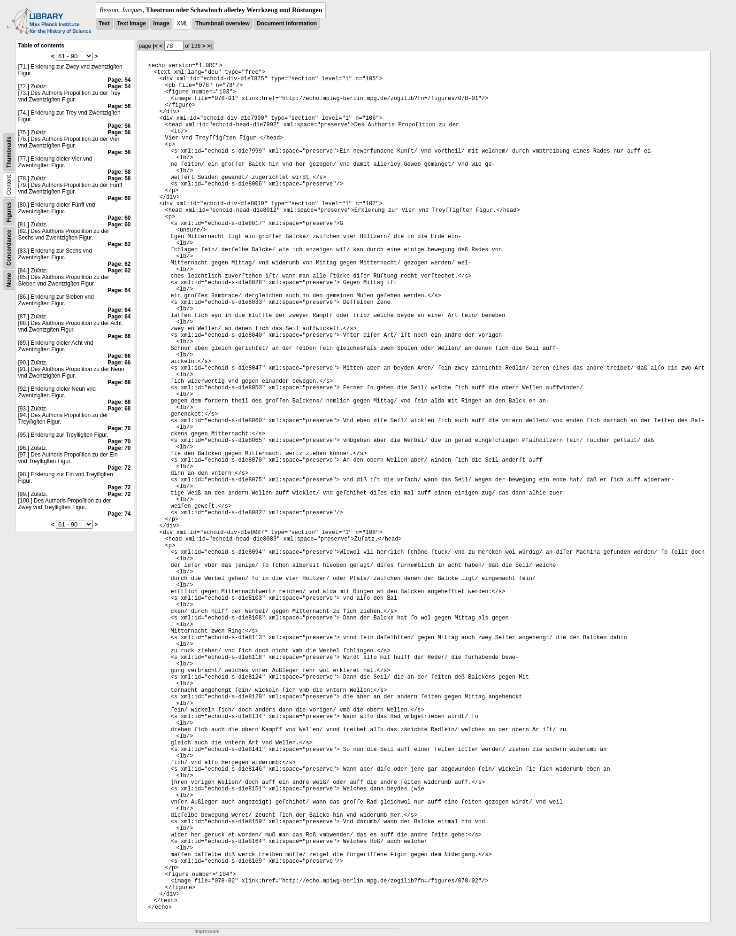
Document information (287, 23)
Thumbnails (9, 152)
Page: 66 (118, 336)
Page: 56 (118, 106)
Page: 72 (118, 467)
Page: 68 (118, 382)
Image (161, 23)
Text (104, 23)
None (9, 280)
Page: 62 (118, 244)
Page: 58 (118, 152)
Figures (9, 212)
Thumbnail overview (222, 23)
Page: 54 (118, 80)
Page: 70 (118, 428)
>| (209, 46)
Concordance (9, 248)
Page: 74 (118, 514)
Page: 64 (118, 290)
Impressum (206, 931)
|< (155, 46)
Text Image (131, 23)
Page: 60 (118, 198)
